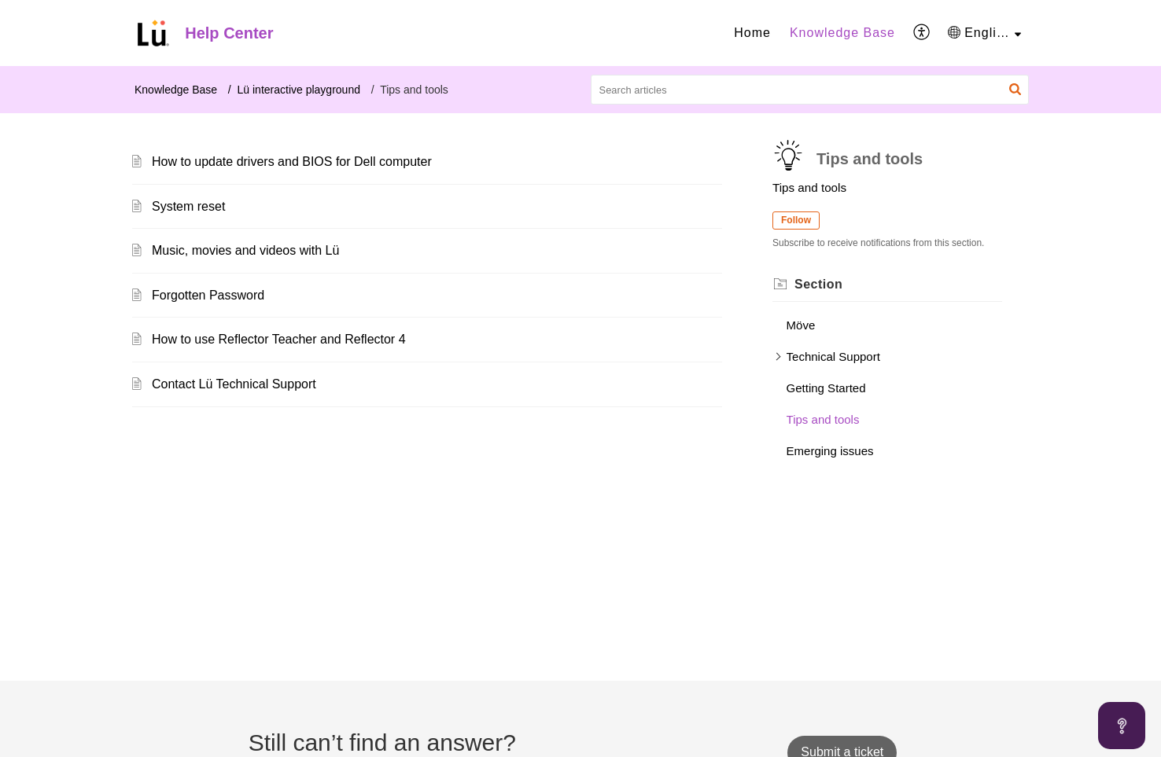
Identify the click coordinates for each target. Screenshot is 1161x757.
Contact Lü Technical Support (234, 384)
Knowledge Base (176, 89)
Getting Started (826, 388)
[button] (1015, 89)
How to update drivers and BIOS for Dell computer (292, 161)
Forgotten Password (208, 295)
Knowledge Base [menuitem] (842, 32)
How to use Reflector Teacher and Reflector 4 (279, 339)
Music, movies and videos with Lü (245, 250)
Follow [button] (796, 220)
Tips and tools (823, 419)
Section (818, 284)
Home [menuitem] (752, 32)
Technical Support (833, 356)
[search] (810, 90)
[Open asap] (1121, 725)
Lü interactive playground (299, 89)
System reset (188, 206)
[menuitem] (752, 33)
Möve (801, 325)
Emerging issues (830, 451)
